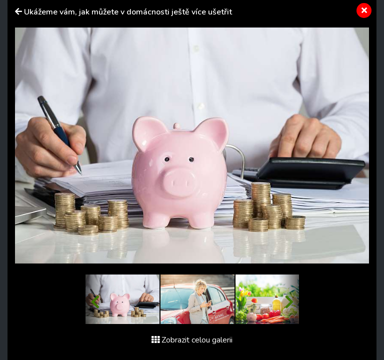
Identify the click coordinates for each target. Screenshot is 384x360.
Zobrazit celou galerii (192, 340)
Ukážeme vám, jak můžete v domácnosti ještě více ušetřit (128, 12)
